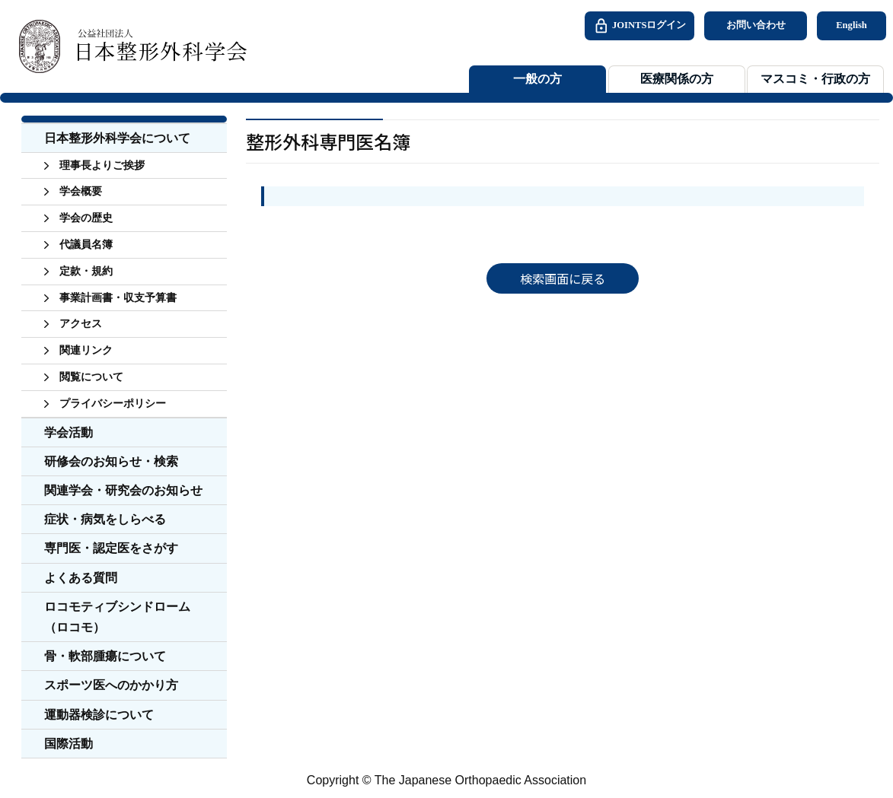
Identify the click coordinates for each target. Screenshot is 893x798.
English (851, 25)
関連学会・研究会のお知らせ (123, 490)
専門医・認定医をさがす (111, 548)
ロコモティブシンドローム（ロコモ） (117, 617)
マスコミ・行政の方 (815, 79)
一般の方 (537, 79)
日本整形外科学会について (117, 138)
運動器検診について (99, 714)
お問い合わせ (756, 25)
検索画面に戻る (562, 278)
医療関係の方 (676, 79)
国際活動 (68, 743)
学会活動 (68, 432)
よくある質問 (80, 577)
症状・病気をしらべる (105, 519)
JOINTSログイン (639, 25)
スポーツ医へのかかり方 (111, 685)
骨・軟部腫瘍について (105, 656)
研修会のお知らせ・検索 (111, 461)
